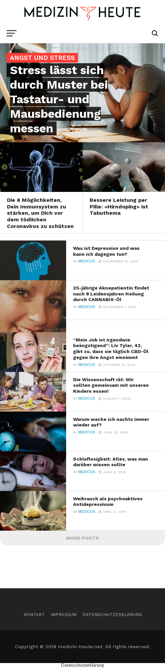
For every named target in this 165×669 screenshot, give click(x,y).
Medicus (86, 261)
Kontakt (34, 614)
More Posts (82, 538)
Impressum (63, 614)
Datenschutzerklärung (112, 614)
